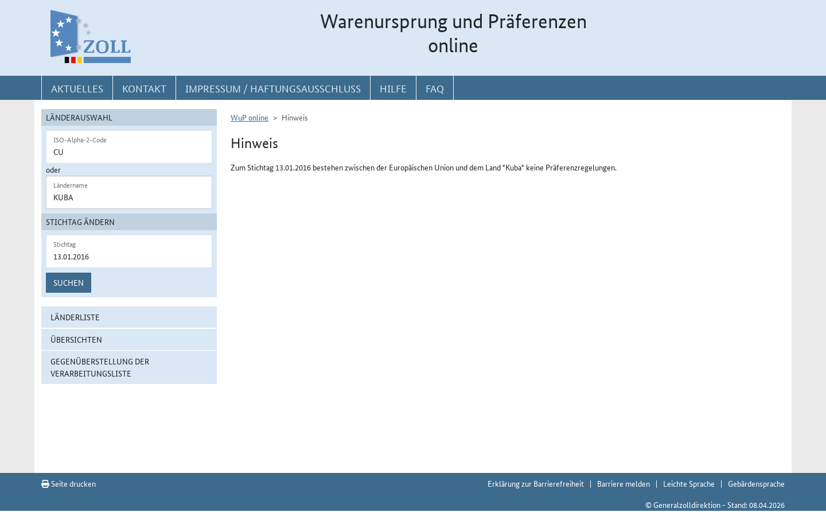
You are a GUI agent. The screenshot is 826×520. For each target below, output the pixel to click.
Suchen (68, 282)
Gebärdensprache (756, 483)
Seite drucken (68, 483)
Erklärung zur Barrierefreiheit (536, 483)
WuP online (249, 117)
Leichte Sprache (689, 483)
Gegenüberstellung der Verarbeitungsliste (99, 367)
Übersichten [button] (76, 339)
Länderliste (75, 317)
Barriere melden (623, 483)
